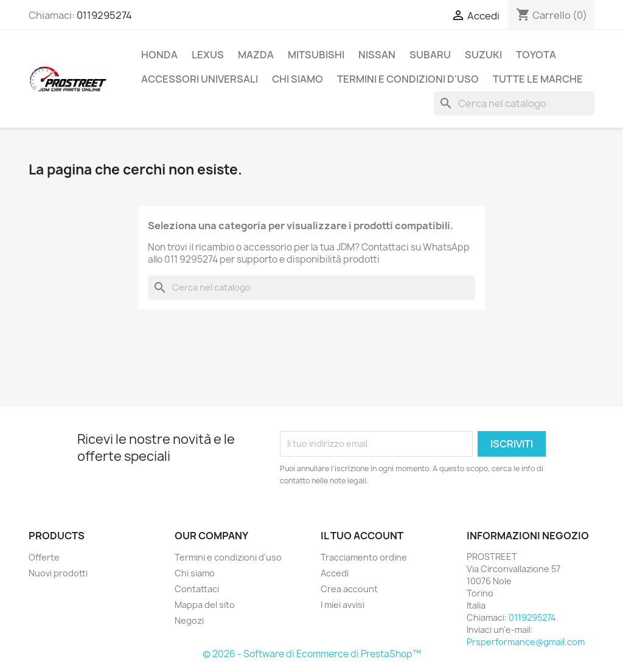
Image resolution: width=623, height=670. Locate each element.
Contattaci (197, 589)
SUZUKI (483, 54)
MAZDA (256, 54)
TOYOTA (536, 54)
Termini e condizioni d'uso (408, 79)
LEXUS (208, 54)
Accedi (335, 573)
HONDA (159, 54)
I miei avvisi (342, 604)
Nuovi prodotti (58, 573)
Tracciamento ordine (364, 557)
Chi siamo (297, 79)
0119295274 (104, 15)
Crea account (349, 589)
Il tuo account (362, 535)
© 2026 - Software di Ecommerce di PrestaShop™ (312, 654)
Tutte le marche (538, 79)
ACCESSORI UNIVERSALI (199, 79)
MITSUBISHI (316, 54)
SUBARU (430, 54)
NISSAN (376, 54)
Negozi (189, 620)
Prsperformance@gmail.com (526, 642)
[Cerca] (514, 103)
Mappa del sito (205, 604)
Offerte (44, 557)
